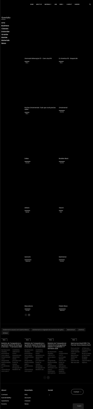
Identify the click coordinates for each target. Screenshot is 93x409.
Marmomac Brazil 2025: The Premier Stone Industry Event (81, 345)
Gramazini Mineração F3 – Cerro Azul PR (39, 58)
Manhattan (63, 257)
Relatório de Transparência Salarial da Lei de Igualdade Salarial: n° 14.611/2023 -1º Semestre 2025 (58, 345)
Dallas (27, 158)
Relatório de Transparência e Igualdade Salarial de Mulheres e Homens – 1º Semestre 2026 (11, 345)
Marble (27, 212)
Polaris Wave (63, 306)
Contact (4, 394)
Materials (28, 261)
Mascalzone (29, 306)
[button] (90, 4)
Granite (62, 112)
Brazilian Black (64, 158)
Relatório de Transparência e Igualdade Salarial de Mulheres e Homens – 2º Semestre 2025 (34, 345)
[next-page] (29, 315)
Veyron (61, 208)
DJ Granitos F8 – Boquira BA (69, 58)
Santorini (28, 257)
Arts (61, 212)
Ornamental (63, 108)
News (27, 63)
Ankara (27, 208)
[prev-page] (26, 315)
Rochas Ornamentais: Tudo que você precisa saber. (38, 108)
